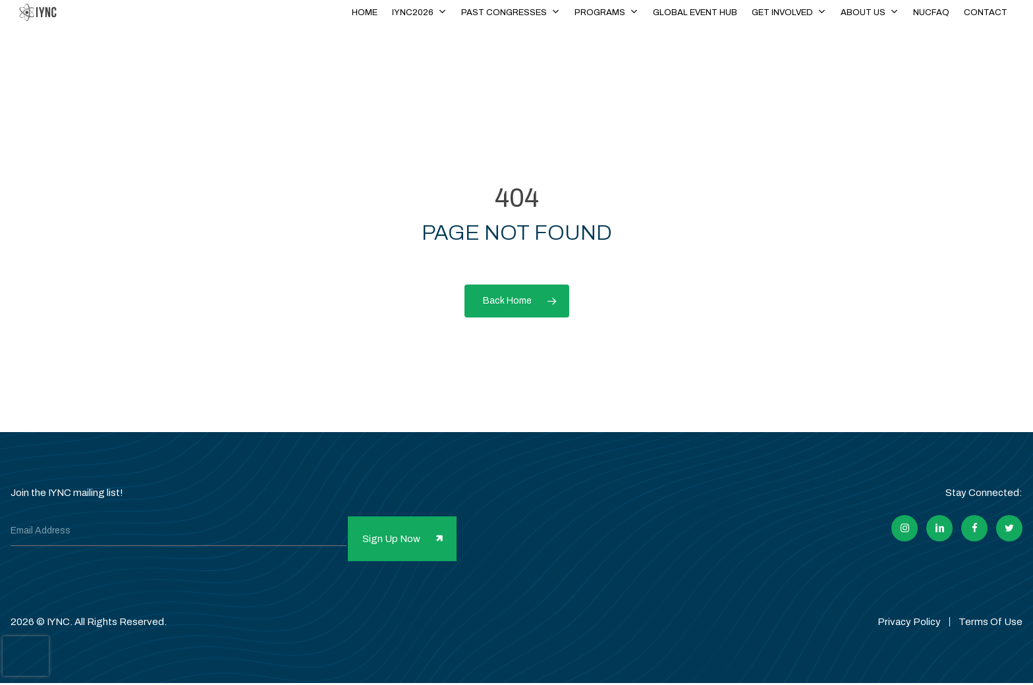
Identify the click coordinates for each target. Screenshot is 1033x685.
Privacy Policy (909, 607)
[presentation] (26, 656)
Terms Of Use (990, 607)
